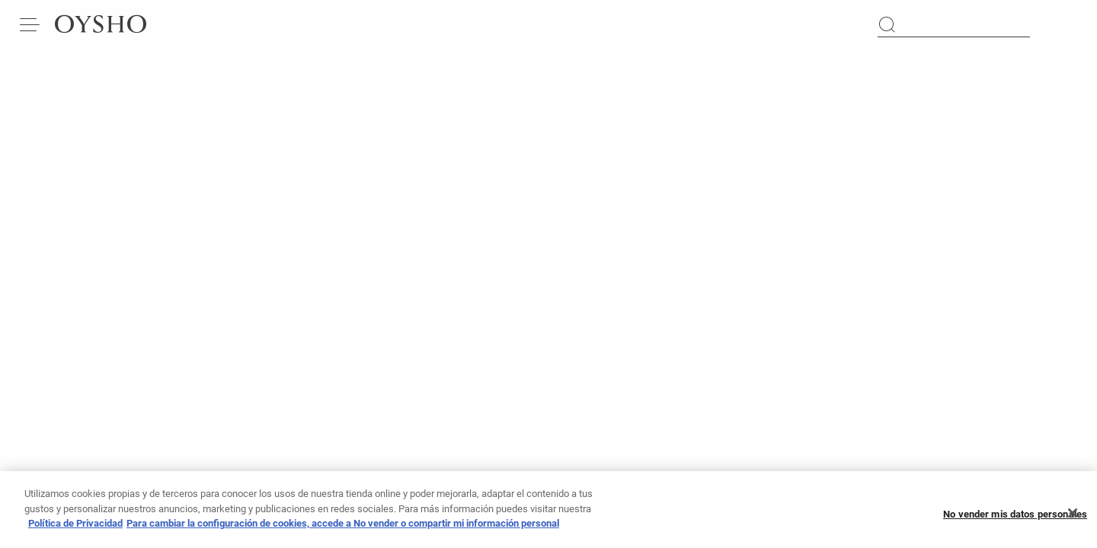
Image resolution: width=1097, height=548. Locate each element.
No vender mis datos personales (1015, 520)
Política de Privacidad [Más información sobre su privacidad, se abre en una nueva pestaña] (75, 529)
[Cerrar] (1072, 520)
